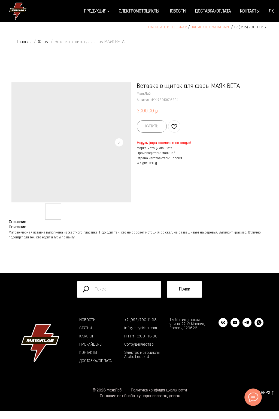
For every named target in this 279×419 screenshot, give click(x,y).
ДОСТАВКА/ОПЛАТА (95, 361)
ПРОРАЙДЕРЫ (90, 345)
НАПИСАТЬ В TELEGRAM (167, 27)
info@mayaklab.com (140, 328)
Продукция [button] (95, 11)
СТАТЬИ (85, 328)
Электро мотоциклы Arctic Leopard (142, 355)
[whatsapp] (258, 325)
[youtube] (235, 325)
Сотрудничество (139, 345)
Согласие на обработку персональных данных (140, 396)
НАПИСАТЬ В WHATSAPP (210, 27)
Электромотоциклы (139, 11)
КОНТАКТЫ (88, 353)
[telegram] (246, 325)
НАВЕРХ (264, 393)
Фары (43, 42)
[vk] (223, 325)
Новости (177, 11)
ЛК (271, 11)
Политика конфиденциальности (159, 390)
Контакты (249, 11)
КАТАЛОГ (86, 336)
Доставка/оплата (213, 11)
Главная (24, 42)
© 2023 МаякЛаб (107, 390)
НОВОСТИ (87, 320)
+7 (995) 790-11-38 (249, 27)
